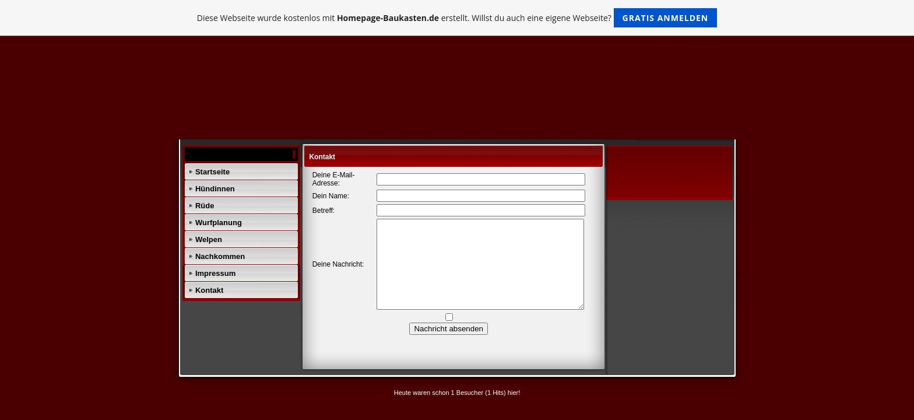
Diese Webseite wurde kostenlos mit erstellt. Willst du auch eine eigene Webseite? (457, 17)
